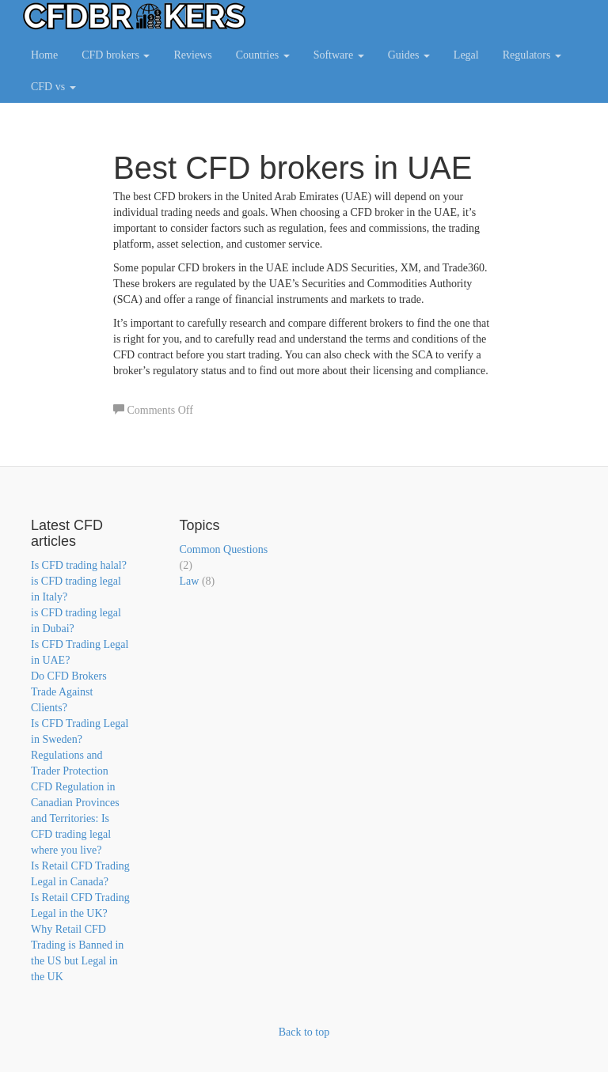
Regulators (532, 55)
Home (44, 55)
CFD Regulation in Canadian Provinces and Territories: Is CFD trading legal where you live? (75, 818)
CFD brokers (116, 55)
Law (190, 581)
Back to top (304, 1032)
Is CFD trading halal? (79, 565)
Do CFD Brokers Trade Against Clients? (69, 692)
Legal (466, 55)
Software (339, 55)
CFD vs (53, 87)
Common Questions (224, 549)
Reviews (192, 55)
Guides (409, 55)
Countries (263, 55)
